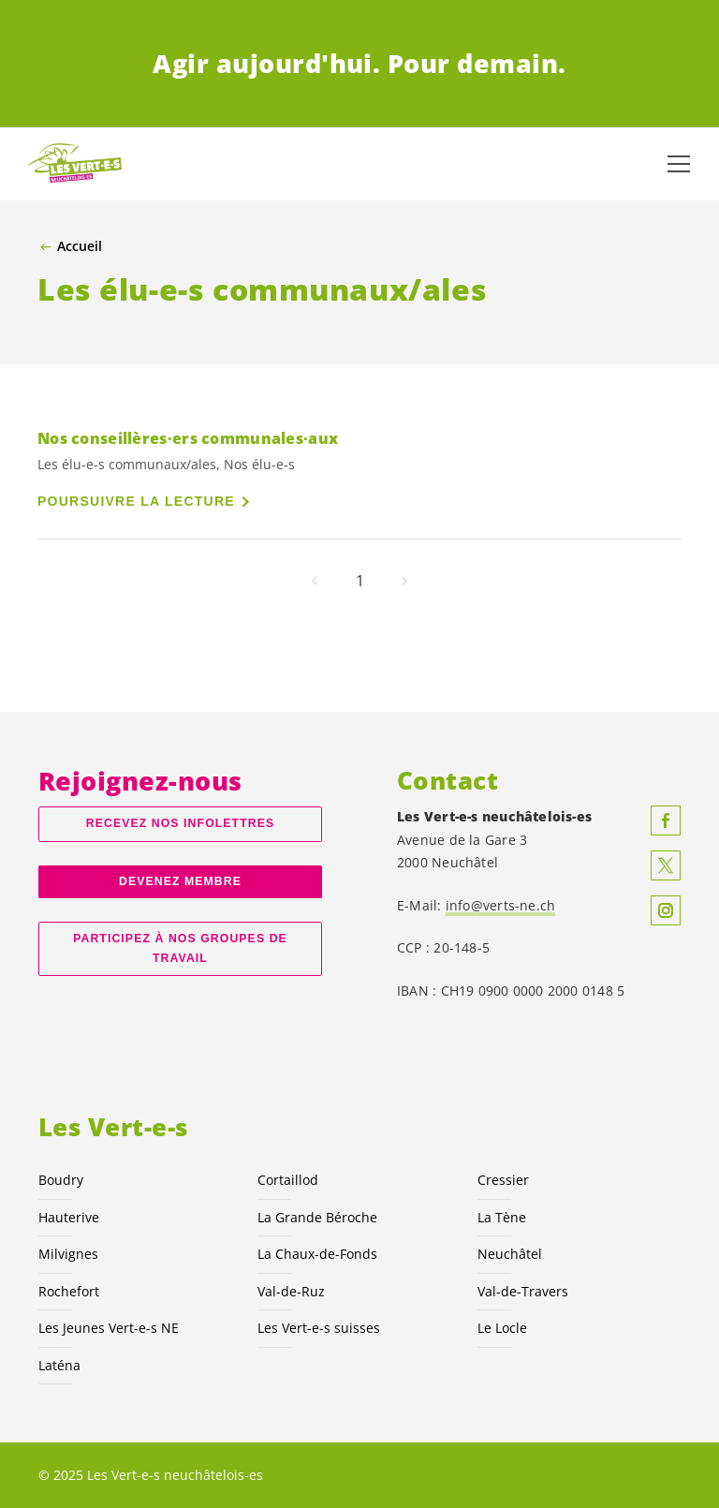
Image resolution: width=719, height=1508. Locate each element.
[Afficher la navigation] (679, 164)
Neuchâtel (509, 1254)
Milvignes (68, 1254)
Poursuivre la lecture (136, 501)
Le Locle (502, 1328)
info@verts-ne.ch (501, 905)
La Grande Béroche (317, 1217)
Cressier (503, 1180)
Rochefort (68, 1291)
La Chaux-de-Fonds (317, 1254)
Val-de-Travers (522, 1291)
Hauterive (68, 1217)
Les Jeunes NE (108, 1328)
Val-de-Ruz (291, 1291)
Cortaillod (287, 1180)
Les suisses (318, 1328)
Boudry (60, 1180)
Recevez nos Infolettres (180, 823)
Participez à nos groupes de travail (180, 948)
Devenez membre (180, 881)
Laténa (59, 1365)
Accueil (79, 246)
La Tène (501, 1217)
